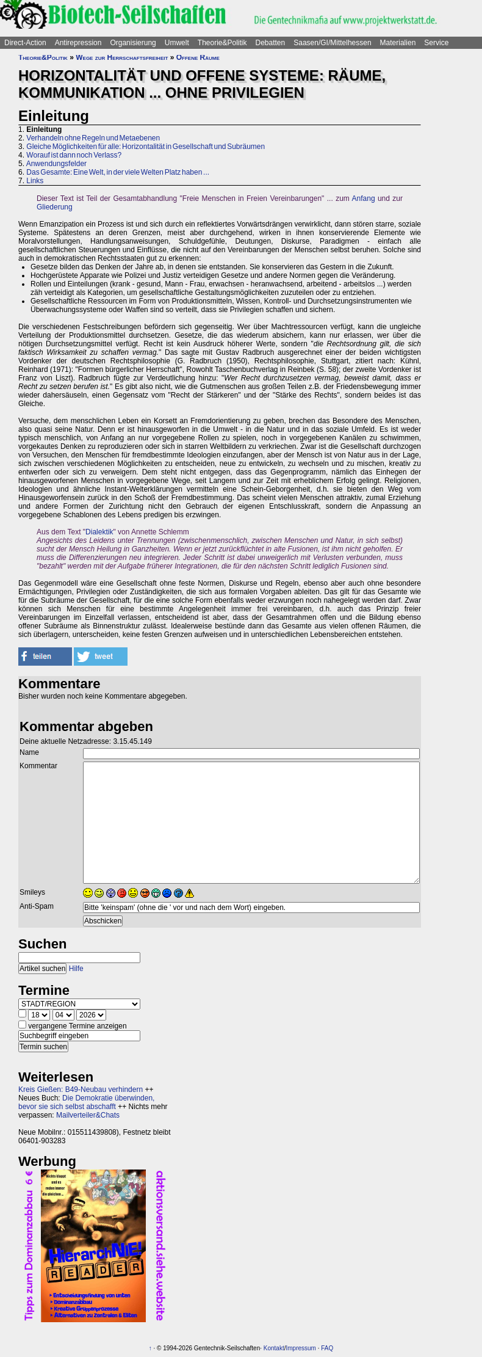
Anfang (363, 198)
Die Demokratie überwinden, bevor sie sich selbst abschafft (86, 1102)
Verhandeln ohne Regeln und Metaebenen (93, 138)
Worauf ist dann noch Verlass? (73, 155)
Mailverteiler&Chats (88, 1115)
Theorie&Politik (222, 42)
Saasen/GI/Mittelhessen (332, 42)
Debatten (271, 42)
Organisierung (133, 42)
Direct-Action (25, 42)
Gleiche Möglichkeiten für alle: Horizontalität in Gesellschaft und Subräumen (145, 146)
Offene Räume (198, 57)
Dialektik (99, 532)
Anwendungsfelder (56, 163)
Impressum (300, 1348)
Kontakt (274, 1348)
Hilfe (76, 968)
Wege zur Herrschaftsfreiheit (122, 57)
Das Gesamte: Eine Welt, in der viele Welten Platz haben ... (117, 172)
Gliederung (55, 207)
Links (34, 180)
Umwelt (177, 42)
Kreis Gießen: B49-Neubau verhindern (80, 1089)
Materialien (398, 42)
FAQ (327, 1348)
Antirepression (78, 42)
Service (436, 42)
